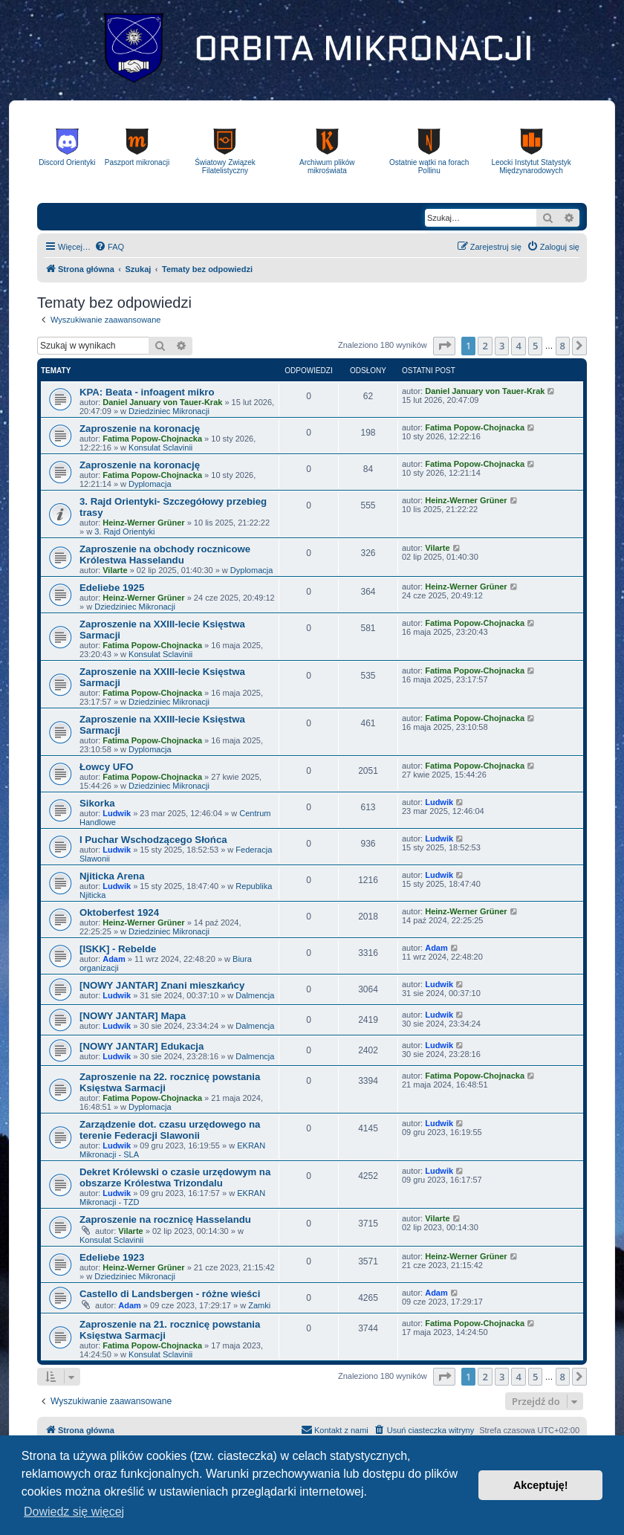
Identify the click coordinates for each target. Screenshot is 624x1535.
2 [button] (484, 345)
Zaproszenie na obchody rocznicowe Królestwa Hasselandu (164, 554)
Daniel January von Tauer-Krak (162, 402)
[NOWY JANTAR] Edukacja (141, 1046)
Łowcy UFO (106, 766)
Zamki (259, 1305)
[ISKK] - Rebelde (117, 948)
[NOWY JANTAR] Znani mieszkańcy (161, 985)
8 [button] (562, 345)
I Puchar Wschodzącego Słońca (153, 839)
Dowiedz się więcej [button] (74, 1511)
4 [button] (518, 345)
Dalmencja (254, 995)
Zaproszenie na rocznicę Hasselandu (165, 1219)
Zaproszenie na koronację (139, 428)
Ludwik (117, 813)
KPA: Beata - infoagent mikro (146, 392)
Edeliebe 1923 (111, 1257)
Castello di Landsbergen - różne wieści (169, 1293)
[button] (444, 346)
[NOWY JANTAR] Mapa (132, 1015)
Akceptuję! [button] (540, 1485)
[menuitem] (109, 247)
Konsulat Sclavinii (160, 447)
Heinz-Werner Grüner (143, 522)
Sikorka (97, 803)
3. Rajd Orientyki (124, 531)
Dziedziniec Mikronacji (169, 411)
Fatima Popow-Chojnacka (152, 438)
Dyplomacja (150, 483)
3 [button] (501, 345)
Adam (114, 958)
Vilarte (115, 570)
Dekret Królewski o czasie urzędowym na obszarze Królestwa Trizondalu (174, 1177)
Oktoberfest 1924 (119, 912)
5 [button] (535, 345)
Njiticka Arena (111, 876)
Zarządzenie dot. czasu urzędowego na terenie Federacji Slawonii (169, 1130)
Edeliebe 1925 (111, 587)
